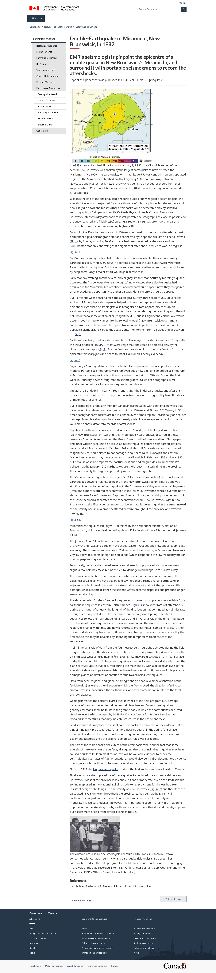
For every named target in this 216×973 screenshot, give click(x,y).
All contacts (34, 919)
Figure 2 (75, 360)
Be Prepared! (43, 63)
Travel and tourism (38, 938)
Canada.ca (35, 26)
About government (143, 919)
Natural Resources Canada (58, 26)
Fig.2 (102, 349)
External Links (45, 124)
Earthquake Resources (48, 88)
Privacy (114, 966)
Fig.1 (74, 241)
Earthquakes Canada (86, 26)
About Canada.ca (75, 966)
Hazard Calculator (47, 100)
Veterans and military (144, 948)
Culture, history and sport (94, 943)
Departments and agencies (94, 919)
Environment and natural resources (98, 933)
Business (33, 943)
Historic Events (44, 51)
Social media (35, 966)
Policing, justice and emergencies (97, 948)
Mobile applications (54, 966)
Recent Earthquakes (46, 45)
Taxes (84, 928)
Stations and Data (45, 70)
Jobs (31, 928)
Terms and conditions (97, 966)
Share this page (173, 899)
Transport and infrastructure (95, 952)
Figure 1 (75, 252)
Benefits (33, 948)
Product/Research (45, 82)
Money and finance (143, 933)
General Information (47, 76)
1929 (117, 435)
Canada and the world (144, 928)
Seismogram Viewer (48, 112)
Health (32, 952)
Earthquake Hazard (46, 57)
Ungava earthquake (105, 769)
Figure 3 (75, 520)
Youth (137, 952)
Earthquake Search (48, 94)
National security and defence (96, 938)
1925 (105, 435)
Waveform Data (46, 118)
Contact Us (42, 130)
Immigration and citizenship (42, 933)
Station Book (44, 106)
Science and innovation (145, 938)
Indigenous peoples (143, 943)
